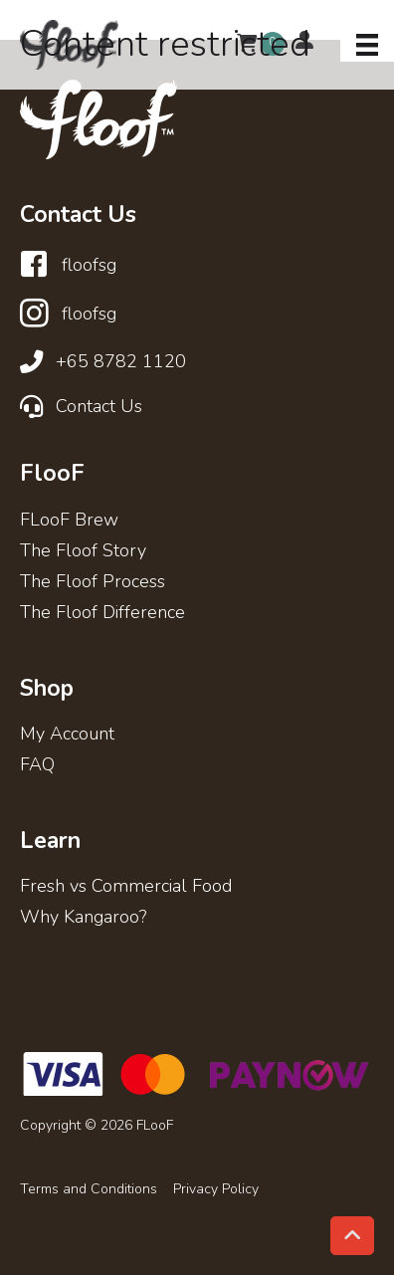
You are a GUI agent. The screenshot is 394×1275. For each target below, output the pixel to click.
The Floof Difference (102, 613)
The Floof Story (83, 551)
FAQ (37, 765)
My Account (67, 735)
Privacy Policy (216, 1189)
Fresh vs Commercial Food (126, 887)
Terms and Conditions (88, 1189)
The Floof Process (92, 582)
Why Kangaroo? (83, 918)
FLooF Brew (69, 521)
